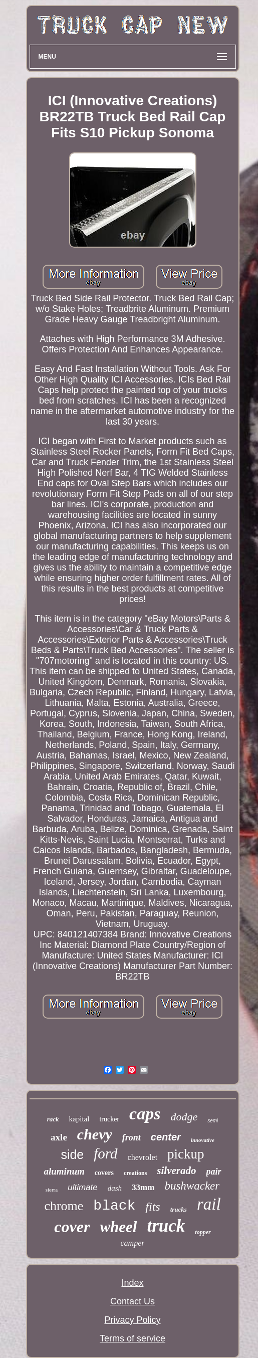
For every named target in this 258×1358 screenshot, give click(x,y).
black (114, 1206)
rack (53, 1119)
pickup (185, 1153)
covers (104, 1173)
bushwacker (191, 1186)
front (131, 1137)
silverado (176, 1171)
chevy (94, 1134)
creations (135, 1173)
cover (72, 1227)
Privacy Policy (132, 1320)
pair (213, 1172)
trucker (109, 1119)
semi (212, 1120)
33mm (143, 1187)
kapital (79, 1119)
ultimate (83, 1187)
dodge (183, 1116)
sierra (52, 1190)
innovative (202, 1140)
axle (59, 1137)
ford (105, 1153)
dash (115, 1188)
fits (152, 1206)
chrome (63, 1206)
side (72, 1154)
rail (209, 1204)
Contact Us (132, 1301)
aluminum (64, 1171)
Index (132, 1283)
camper (133, 1243)
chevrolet (143, 1157)
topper (202, 1232)
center (166, 1136)
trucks (178, 1209)
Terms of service (132, 1338)
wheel (118, 1227)
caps (144, 1113)
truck (166, 1226)
